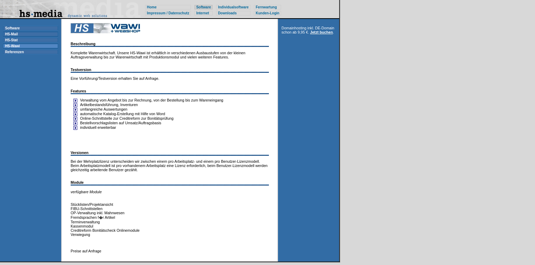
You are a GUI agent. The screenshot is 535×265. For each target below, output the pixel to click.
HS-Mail (11, 34)
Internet (202, 13)
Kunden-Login (267, 13)
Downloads (227, 13)
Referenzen (14, 52)
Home (152, 7)
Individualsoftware (233, 7)
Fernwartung (266, 7)
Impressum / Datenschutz (168, 13)
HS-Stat (11, 40)
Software (12, 28)
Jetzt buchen (321, 32)
